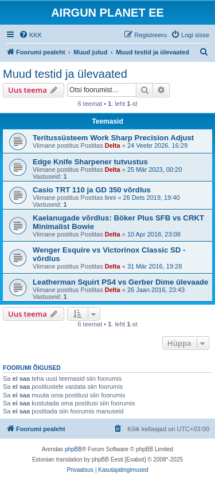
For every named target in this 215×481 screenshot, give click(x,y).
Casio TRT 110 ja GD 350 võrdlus (92, 190)
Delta (112, 145)
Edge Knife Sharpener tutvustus (90, 161)
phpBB (73, 449)
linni (110, 197)
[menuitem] (30, 35)
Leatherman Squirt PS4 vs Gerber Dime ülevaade (120, 282)
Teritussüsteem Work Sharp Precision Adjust (113, 137)
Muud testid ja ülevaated (65, 74)
